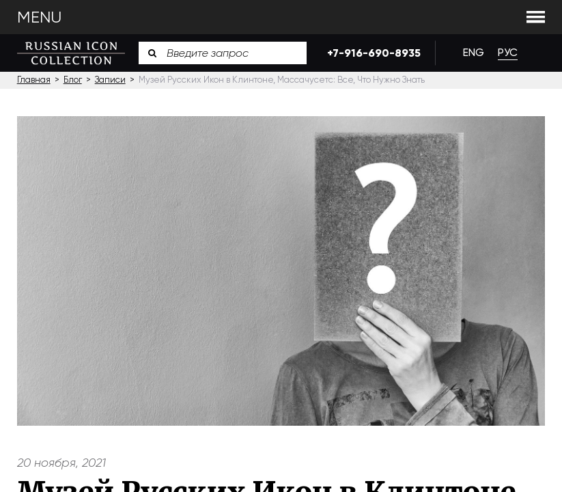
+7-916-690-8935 (371, 52)
